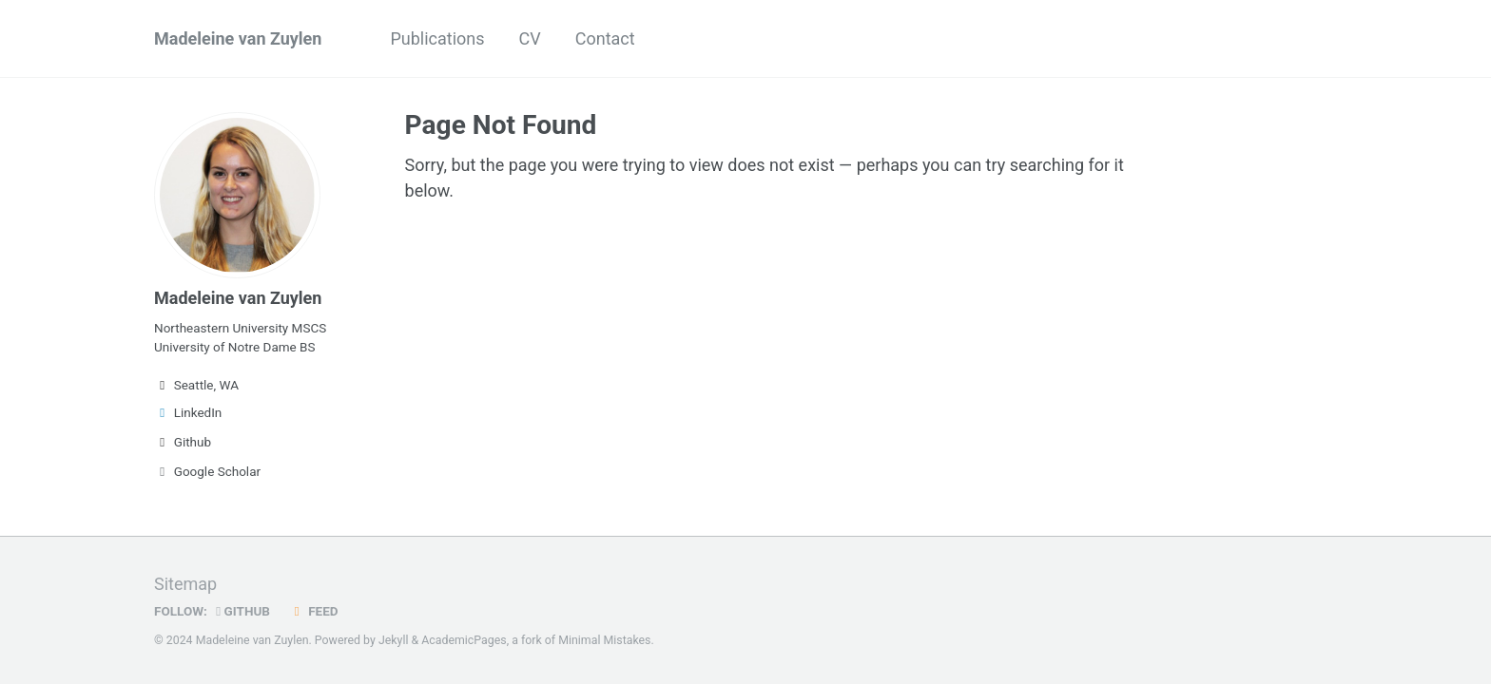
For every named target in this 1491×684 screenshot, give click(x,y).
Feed (313, 610)
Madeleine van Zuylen (237, 38)
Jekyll (393, 640)
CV (530, 38)
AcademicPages (463, 640)
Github (182, 441)
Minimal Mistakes (604, 640)
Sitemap (185, 584)
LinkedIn (188, 412)
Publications (437, 38)
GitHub (243, 610)
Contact (605, 38)
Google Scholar (207, 471)
